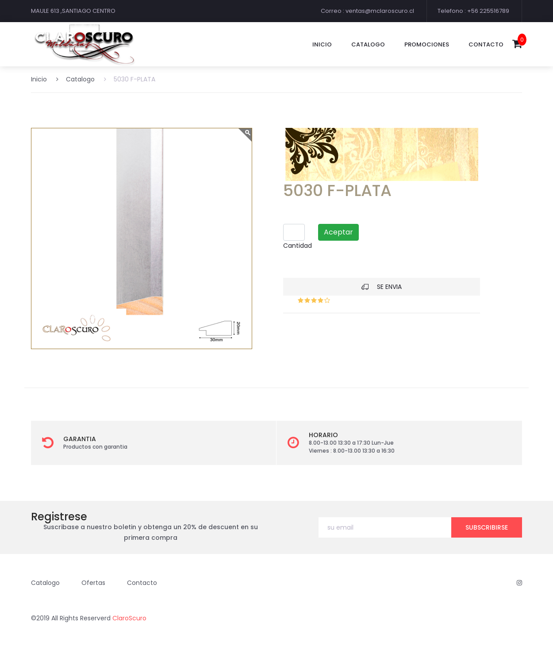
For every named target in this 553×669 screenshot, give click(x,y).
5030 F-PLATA (129, 79)
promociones (426, 44)
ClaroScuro (129, 618)
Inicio (322, 44)
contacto (486, 44)
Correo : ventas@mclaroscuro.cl (367, 11)
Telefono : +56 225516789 (473, 11)
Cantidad (297, 245)
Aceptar (338, 232)
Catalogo (75, 79)
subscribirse (486, 527)
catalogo (368, 44)
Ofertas (93, 582)
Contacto (142, 582)
